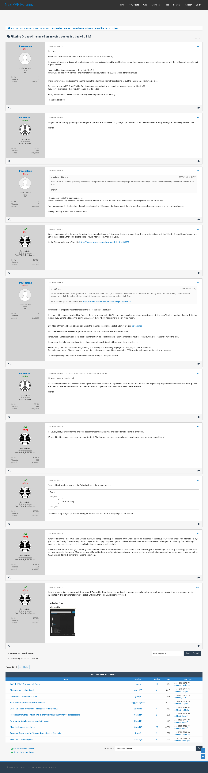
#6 (198, 373)
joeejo (138, 696)
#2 (198, 117)
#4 (198, 229)
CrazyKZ (138, 690)
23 (157, 727)
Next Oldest (15, 653)
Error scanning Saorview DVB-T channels (27, 702)
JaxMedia (138, 709)
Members (155, 4)
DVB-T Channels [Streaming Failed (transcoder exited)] (34, 709)
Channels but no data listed (22, 690)
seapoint (185, 704)
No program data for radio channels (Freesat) (29, 721)
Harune (138, 684)
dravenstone (25, 46)
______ (111, 4)
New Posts (134, 4)
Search (176, 4)
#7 (198, 427)
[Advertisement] (104, 17)
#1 (198, 46)
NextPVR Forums (19, 4)
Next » (25, 667)
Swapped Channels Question (22, 739)
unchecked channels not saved (23, 696)
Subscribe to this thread (24, 752)
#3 (198, 171)
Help (167, 4)
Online (25, 120)
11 (157, 684)
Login (198, 4)
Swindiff (138, 715)
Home (121, 4)
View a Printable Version (23, 749)
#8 (198, 480)
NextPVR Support (42, 28)
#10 (197, 587)
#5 (198, 283)
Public (29, 28)
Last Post (177, 685)
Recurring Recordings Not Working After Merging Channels (35, 733)
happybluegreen (138, 702)
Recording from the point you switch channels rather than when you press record (45, 715)
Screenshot (137, 326)
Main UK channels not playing (22, 727)
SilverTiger (138, 739)
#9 (198, 534)
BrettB (138, 733)
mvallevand (25, 117)
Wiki (145, 4)
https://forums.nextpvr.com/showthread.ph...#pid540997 (104, 242)
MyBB (53, 767)
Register (188, 4)
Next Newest (27, 653)
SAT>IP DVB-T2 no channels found (25, 684)
